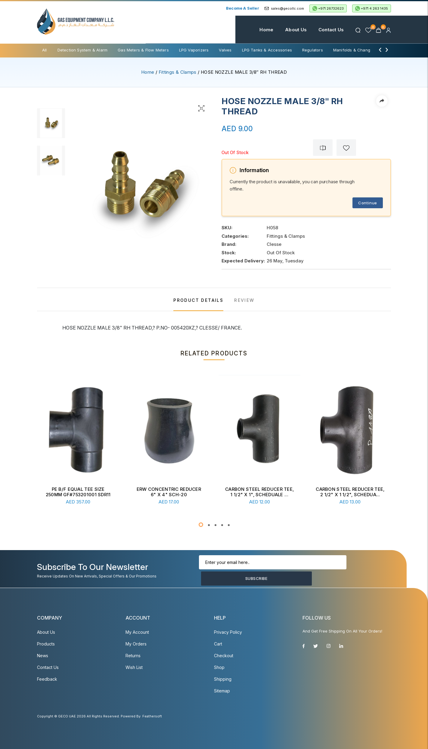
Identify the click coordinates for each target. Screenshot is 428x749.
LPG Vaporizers (194, 50)
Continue (367, 202)
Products (46, 643)
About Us (288, 29)
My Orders (136, 643)
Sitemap (222, 690)
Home (259, 29)
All (44, 50)
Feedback (47, 679)
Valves (225, 50)
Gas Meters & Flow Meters (143, 50)
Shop (219, 667)
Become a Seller (242, 8)
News (42, 655)
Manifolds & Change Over (358, 50)
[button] (201, 524)
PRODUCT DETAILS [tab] (198, 300)
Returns (133, 655)
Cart (218, 643)
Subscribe (357, 570)
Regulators (312, 50)
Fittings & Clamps (178, 72)
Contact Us (323, 29)
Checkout (223, 655)
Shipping (222, 679)
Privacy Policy (228, 632)
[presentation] (380, 49)
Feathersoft (152, 716)
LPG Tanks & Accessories (267, 50)
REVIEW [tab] (244, 300)
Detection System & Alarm (82, 50)
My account (137, 632)
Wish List (134, 667)
